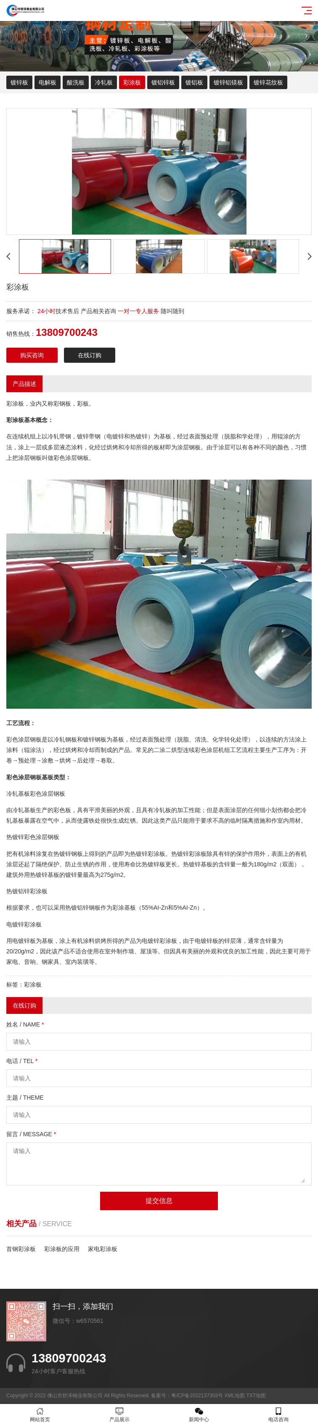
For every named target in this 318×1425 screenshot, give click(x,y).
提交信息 (159, 1200)
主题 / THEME (25, 1097)
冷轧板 (104, 82)
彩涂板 (132, 82)
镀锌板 (19, 82)
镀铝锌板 (163, 82)
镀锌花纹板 (268, 82)
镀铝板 (194, 82)
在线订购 (89, 355)
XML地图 (234, 1396)
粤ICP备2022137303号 (197, 1396)
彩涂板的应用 (62, 1249)
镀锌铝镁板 (228, 82)
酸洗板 (76, 82)
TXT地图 (256, 1396)
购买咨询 (32, 355)
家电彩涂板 (102, 1249)
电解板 (47, 82)
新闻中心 (198, 1414)
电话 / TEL (21, 1061)
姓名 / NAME (25, 1024)
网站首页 (40, 1414)
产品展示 (119, 1414)
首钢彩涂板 (21, 1249)
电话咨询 (278, 1414)
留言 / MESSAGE (31, 1134)
